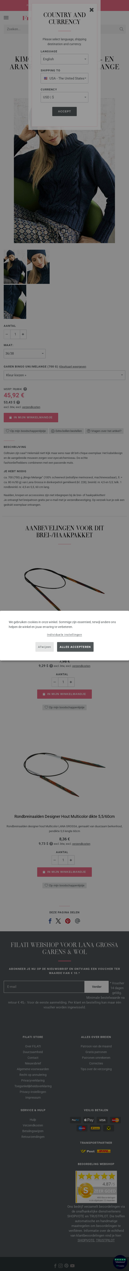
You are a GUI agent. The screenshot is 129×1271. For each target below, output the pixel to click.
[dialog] (64, 635)
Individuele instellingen (64, 634)
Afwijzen (44, 647)
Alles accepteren (75, 647)
